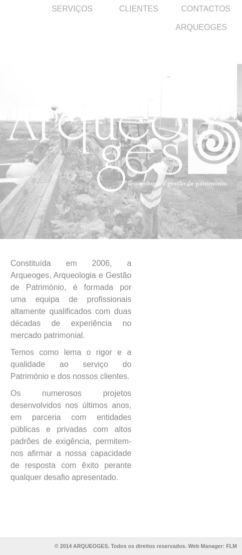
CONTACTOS (206, 8)
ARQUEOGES (201, 27)
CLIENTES (138, 8)
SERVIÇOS (71, 8)
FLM (231, 546)
